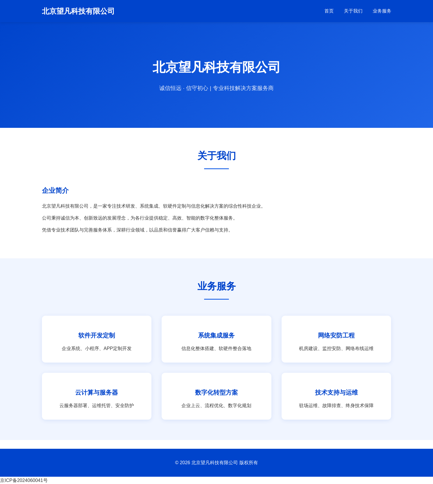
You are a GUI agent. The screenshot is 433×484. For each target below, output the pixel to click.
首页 (329, 10)
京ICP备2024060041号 (24, 480)
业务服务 (382, 10)
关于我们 (353, 10)
